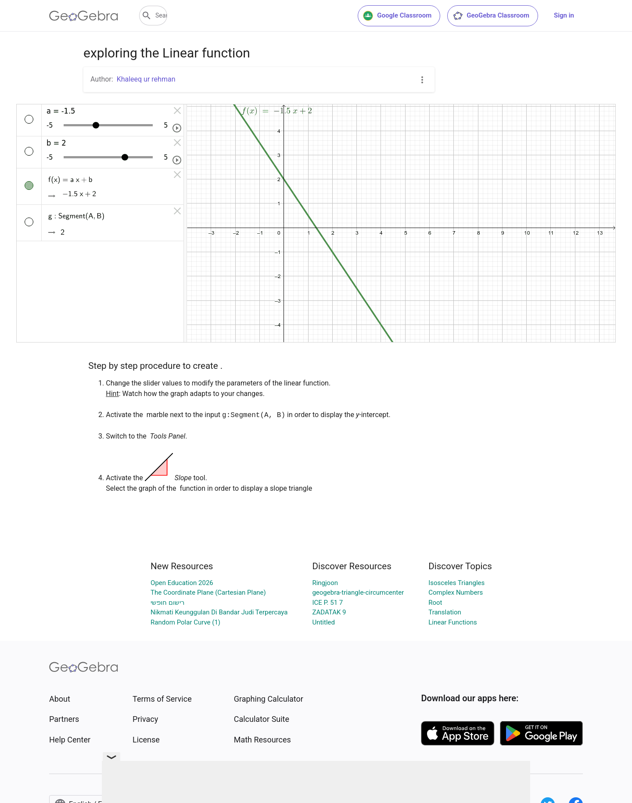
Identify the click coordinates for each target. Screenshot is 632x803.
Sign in (564, 15)
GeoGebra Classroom (490, 16)
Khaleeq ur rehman (146, 79)
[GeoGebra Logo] (83, 16)
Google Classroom (397, 16)
